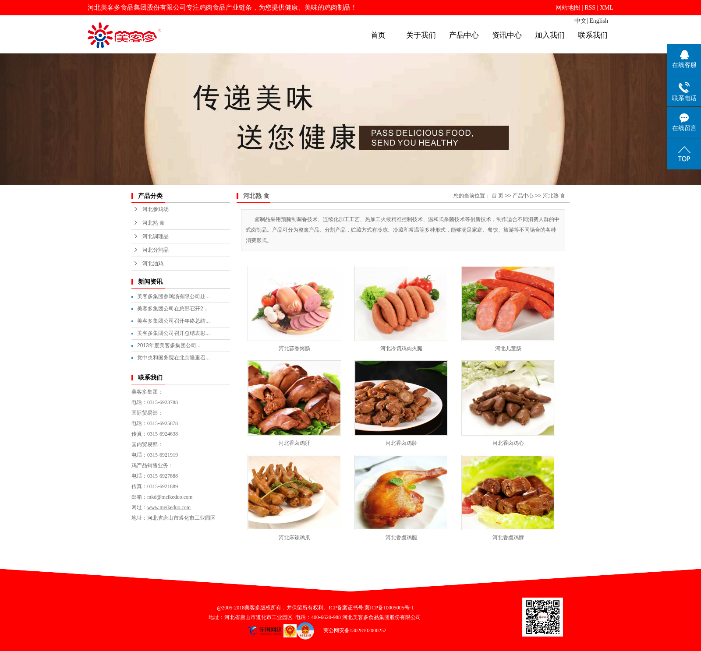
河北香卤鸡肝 (294, 443)
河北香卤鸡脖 (508, 538)
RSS (589, 7)
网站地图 (568, 7)
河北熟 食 (153, 223)
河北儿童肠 (508, 348)
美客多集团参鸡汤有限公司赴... (173, 296)
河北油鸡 (152, 263)
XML (606, 7)
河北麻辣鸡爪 (294, 538)
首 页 (497, 196)
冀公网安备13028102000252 (351, 630)
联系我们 (593, 35)
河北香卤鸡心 (508, 443)
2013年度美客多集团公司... (169, 345)
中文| (581, 21)
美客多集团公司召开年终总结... (173, 321)
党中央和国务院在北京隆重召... (173, 358)
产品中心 (464, 35)
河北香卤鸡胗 (401, 443)
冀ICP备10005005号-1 (389, 608)
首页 (378, 35)
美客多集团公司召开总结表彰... (173, 333)
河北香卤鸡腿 (401, 538)
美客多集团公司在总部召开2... (172, 309)
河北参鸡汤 (155, 209)
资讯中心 (507, 35)
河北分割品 (155, 250)
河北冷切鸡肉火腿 (401, 348)
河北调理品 (155, 236)
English (598, 21)
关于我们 (421, 35)
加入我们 (550, 35)
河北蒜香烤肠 (294, 348)
